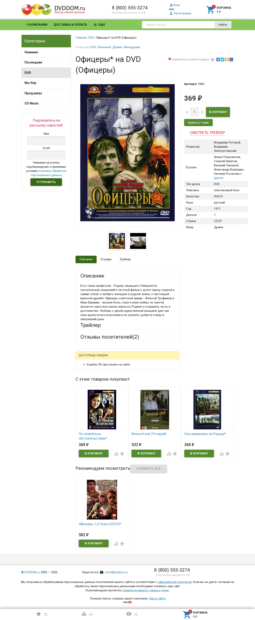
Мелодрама (132, 47)
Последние (33, 62)
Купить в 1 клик (198, 122)
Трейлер (125, 259)
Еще (99, 25)
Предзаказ (33, 93)
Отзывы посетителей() (109, 337)
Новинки (31, 52)
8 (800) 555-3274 (130, 8)
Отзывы (106, 259)
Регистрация (180, 13)
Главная (81, 37)
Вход (174, 5)
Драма (117, 47)
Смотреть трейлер (207, 133)
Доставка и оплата (70, 24)
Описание (86, 259)
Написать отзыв (101, 357)
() (42, 614)
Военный (104, 47)
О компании (37, 24)
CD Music (32, 103)
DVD (28, 73)
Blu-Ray (30, 83)
